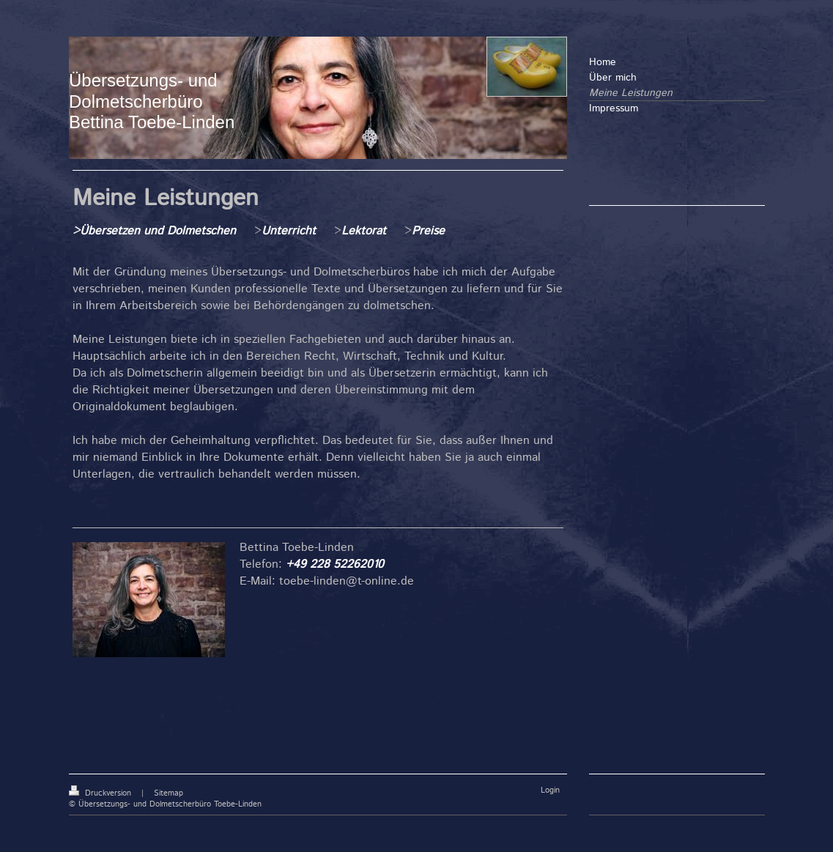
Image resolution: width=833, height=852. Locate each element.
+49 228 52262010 (335, 564)
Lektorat (363, 231)
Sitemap (168, 793)
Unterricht (290, 231)
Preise (428, 231)
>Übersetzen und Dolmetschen (154, 231)
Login (550, 790)
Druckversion (101, 793)
